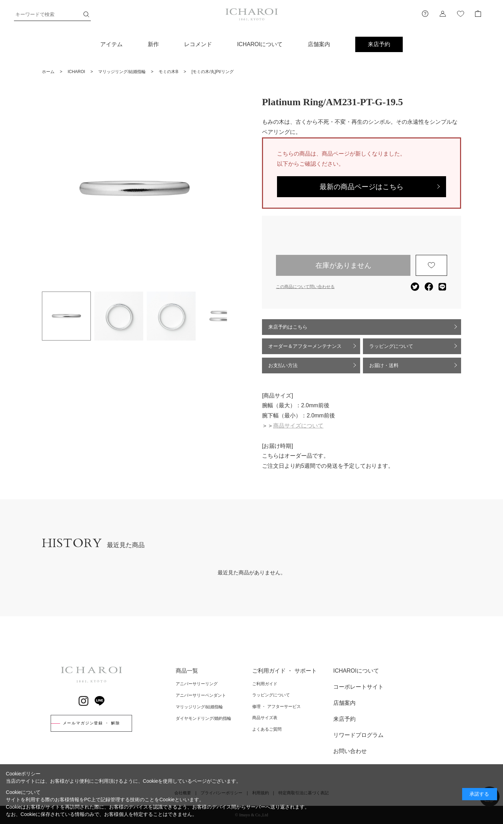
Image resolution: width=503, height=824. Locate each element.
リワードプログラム (358, 735)
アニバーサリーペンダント (201, 695)
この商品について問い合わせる (305, 286)
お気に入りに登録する (431, 265)
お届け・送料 (384, 365)
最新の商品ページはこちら (361, 187)
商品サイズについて (298, 426)
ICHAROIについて (260, 44)
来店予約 (379, 44)
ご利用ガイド (264, 683)
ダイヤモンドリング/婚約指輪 (203, 718)
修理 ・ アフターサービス (276, 706)
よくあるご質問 (267, 729)
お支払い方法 (283, 365)
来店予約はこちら (287, 327)
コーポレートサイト (358, 687)
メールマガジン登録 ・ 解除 (91, 723)
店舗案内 (319, 44)
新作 (153, 44)
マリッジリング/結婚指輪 (199, 706)
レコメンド (198, 44)
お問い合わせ (350, 751)
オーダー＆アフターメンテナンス (305, 346)
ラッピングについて (391, 346)
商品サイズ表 (264, 717)
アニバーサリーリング (197, 683)
